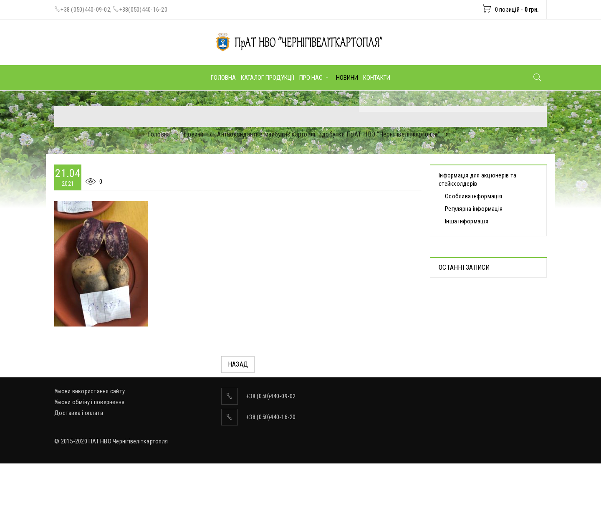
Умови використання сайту (89, 443)
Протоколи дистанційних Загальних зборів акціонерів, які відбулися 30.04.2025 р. (486, 307)
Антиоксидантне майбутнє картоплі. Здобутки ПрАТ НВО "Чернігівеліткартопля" (328, 134)
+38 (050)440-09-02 (85, 9)
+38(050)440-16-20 (143, 9)
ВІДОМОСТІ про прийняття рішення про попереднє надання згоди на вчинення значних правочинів (485, 372)
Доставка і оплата (78, 464)
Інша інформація (466, 221)
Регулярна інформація (474, 209)
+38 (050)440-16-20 (271, 469)
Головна (159, 134)
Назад (238, 364)
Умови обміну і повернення (89, 454)
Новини (194, 134)
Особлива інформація (473, 196)
